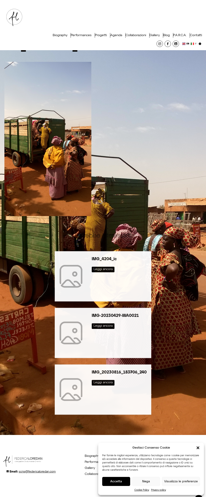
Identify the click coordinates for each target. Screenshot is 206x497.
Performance (94, 462)
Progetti (101, 35)
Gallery (154, 35)
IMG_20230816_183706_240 (119, 367)
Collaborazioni (136, 35)
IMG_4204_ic (104, 253)
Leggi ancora (103, 263)
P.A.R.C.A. (179, 35)
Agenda (116, 35)
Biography (60, 35)
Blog (166, 35)
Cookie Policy (141, 490)
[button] (198, 448)
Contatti (196, 35)
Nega (146, 481)
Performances (81, 35)
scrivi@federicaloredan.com (37, 471)
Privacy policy (158, 490)
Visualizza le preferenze (181, 481)
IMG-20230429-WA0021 (115, 310)
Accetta (116, 481)
